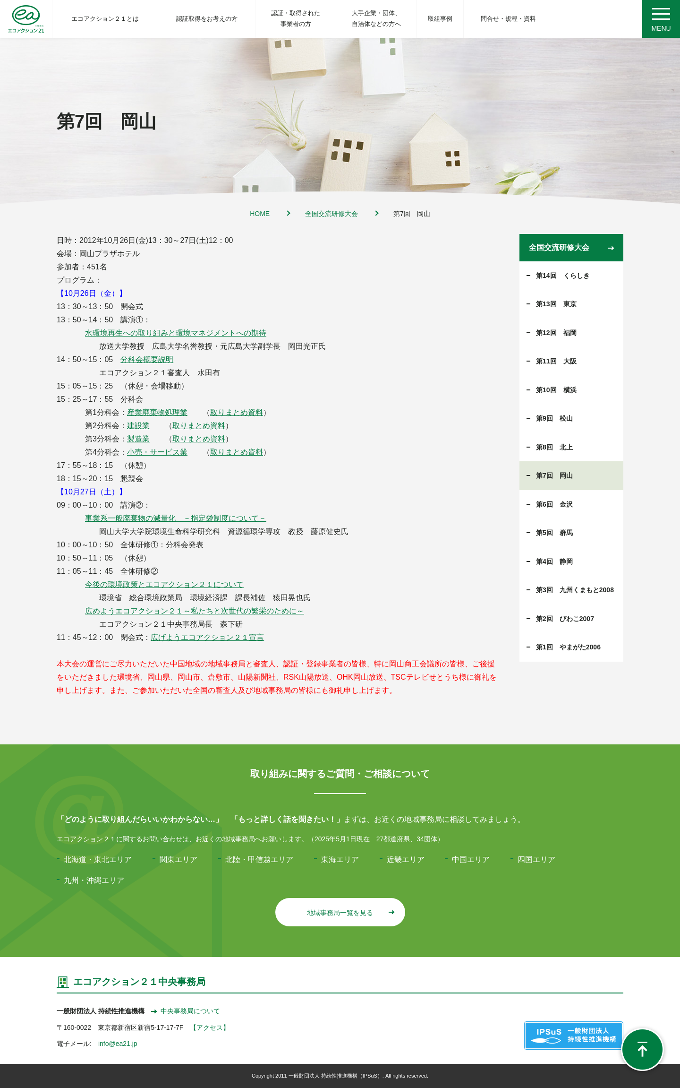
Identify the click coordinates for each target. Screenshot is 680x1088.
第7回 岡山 (554, 475)
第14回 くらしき (563, 275)
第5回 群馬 (554, 532)
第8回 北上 (554, 447)
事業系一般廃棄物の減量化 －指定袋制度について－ (175, 518)
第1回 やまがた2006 (568, 647)
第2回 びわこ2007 (565, 618)
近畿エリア (406, 859)
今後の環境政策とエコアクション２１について (164, 584)
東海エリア (340, 859)
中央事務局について (185, 1011)
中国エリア (471, 859)
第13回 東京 (556, 304)
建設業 (138, 426)
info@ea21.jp (117, 1043)
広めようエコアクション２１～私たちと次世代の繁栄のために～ (194, 611)
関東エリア (178, 859)
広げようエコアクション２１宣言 (207, 637)
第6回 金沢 (554, 504)
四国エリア (536, 859)
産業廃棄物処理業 (157, 412)
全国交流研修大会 (331, 213)
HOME (260, 213)
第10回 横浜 (556, 390)
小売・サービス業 (157, 452)
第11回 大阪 (556, 361)
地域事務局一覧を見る (350, 912)
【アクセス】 (210, 1027)
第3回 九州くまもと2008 (575, 590)
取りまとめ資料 (236, 412)
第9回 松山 (554, 418)
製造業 (138, 439)
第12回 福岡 (556, 333)
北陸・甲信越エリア (259, 859)
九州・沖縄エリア (94, 880)
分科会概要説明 (146, 359)
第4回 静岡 (554, 561)
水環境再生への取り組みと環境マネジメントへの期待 (175, 333)
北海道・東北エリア (98, 859)
